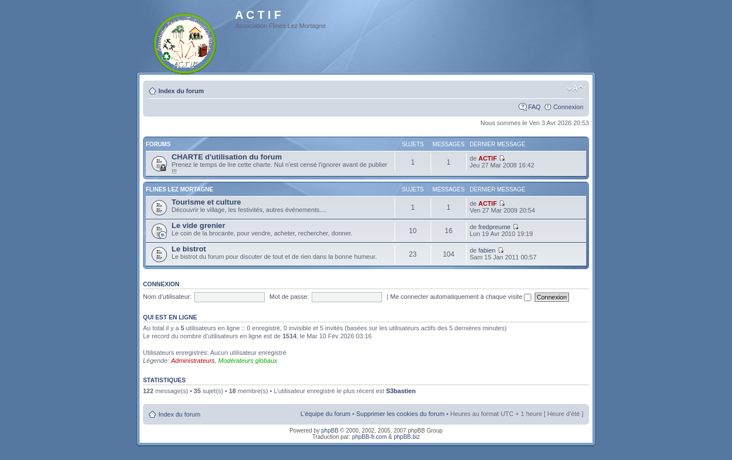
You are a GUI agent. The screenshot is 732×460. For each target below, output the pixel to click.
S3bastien (401, 390)
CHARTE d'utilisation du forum (227, 157)
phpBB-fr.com (369, 437)
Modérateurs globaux (247, 360)
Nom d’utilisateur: (167, 296)
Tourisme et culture (206, 202)
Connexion (568, 106)
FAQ (534, 106)
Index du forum (181, 90)
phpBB (330, 430)
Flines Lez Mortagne (179, 189)
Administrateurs (192, 360)
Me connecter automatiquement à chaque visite (460, 296)
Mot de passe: (289, 296)
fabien (486, 250)
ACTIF (487, 158)
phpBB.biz (406, 437)
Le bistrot (189, 249)
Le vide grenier (198, 225)
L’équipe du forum (325, 413)
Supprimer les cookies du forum (400, 413)
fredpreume (494, 226)
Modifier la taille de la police (575, 88)
